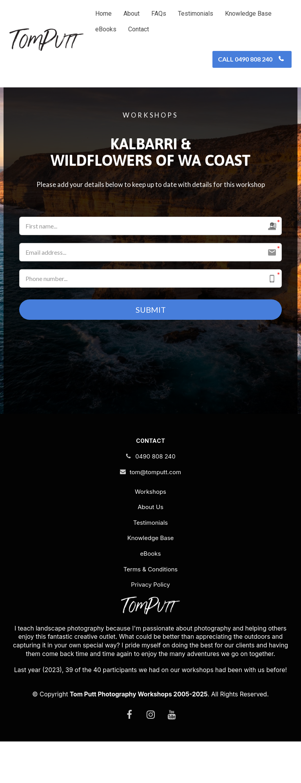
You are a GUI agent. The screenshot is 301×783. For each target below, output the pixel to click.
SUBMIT (151, 310)
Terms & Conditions (150, 569)
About (131, 13)
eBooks (105, 29)
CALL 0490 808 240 (251, 59)
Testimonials (195, 13)
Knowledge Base (248, 13)
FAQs (158, 13)
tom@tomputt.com (150, 473)
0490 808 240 (150, 457)
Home (103, 13)
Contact (138, 29)
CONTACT (150, 441)
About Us (150, 507)
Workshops (150, 492)
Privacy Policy (150, 585)
